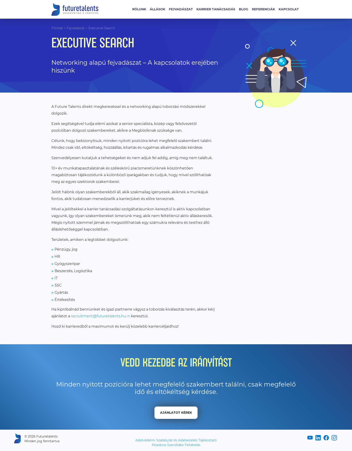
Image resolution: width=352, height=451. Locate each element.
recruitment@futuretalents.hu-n (100, 316)
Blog (243, 9)
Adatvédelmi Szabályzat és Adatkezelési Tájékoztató (176, 440)
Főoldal (57, 28)
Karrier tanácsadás (215, 9)
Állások (157, 9)
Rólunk (139, 9)
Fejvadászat (181, 9)
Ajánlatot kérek (176, 413)
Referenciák (263, 9)
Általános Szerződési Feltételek (176, 445)
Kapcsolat (289, 9)
